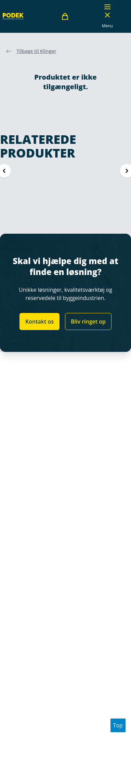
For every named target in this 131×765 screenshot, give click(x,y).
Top (118, 725)
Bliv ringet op (88, 321)
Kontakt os (39, 321)
